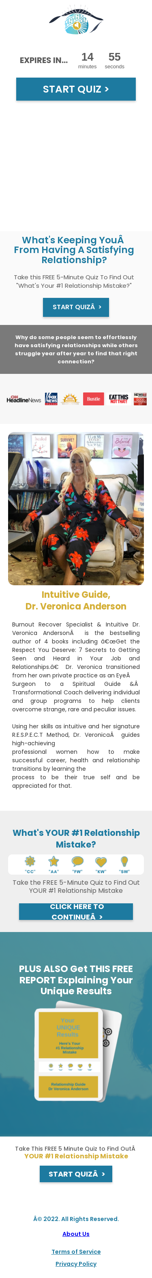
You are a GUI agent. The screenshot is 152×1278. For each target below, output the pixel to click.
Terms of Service (76, 1252)
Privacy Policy (76, 1264)
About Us (76, 1234)
